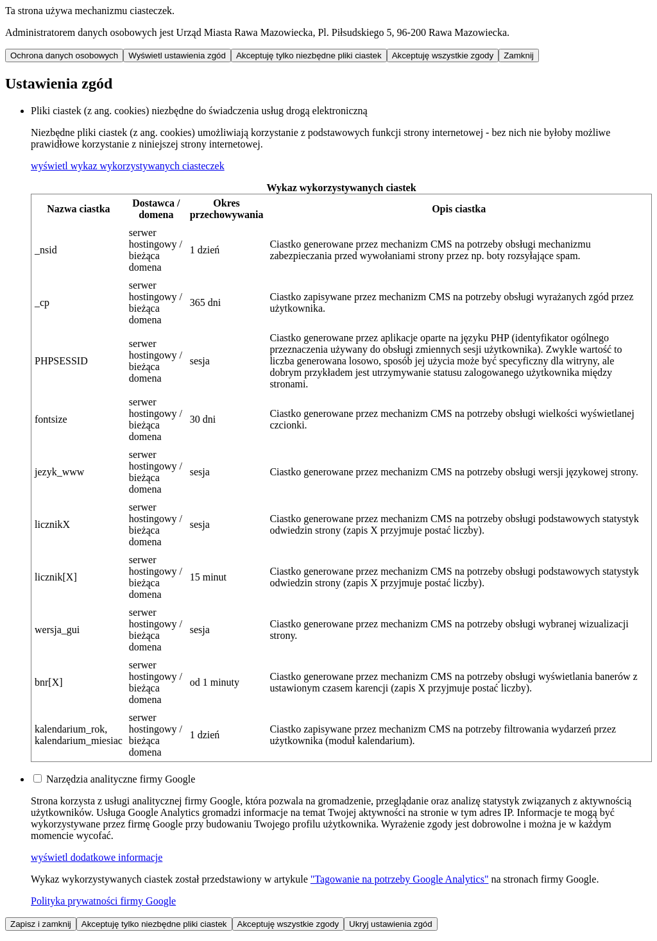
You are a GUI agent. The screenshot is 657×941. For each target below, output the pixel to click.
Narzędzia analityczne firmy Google (120, 779)
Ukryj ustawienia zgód (390, 924)
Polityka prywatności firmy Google (103, 900)
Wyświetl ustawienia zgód (177, 55)
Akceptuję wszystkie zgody (443, 55)
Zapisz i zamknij (40, 924)
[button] (128, 165)
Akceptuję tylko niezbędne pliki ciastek (309, 55)
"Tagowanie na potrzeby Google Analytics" (400, 879)
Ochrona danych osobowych (64, 55)
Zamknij (519, 55)
